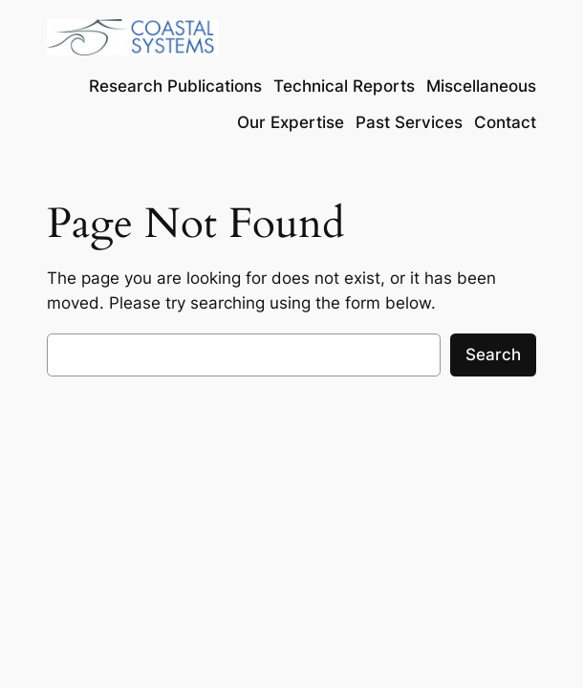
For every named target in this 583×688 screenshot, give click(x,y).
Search (493, 354)
